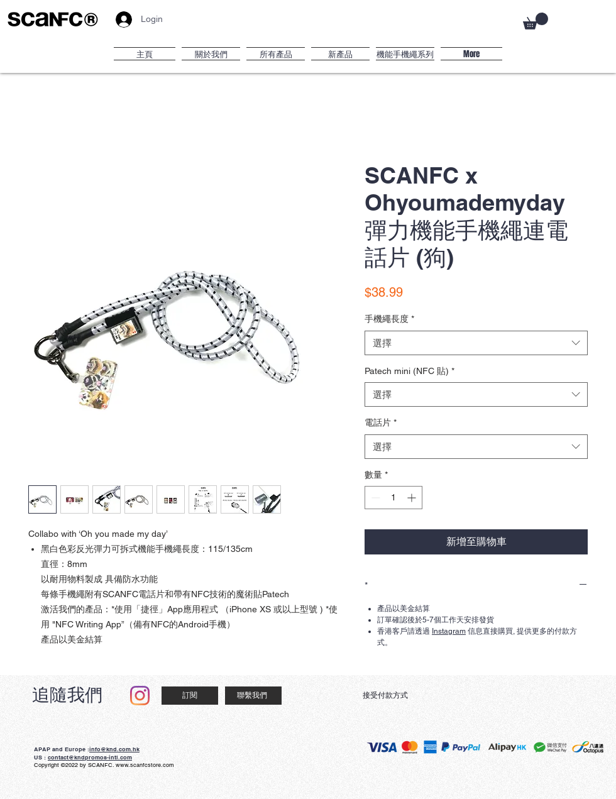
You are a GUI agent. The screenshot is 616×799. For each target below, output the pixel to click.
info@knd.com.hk (114, 749)
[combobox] (476, 343)
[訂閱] (190, 695)
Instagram (449, 631)
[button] (535, 21)
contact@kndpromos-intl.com (90, 757)
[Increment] (413, 498)
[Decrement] (374, 498)
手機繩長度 (389, 319)
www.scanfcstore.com (145, 765)
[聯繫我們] (253, 695)
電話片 (381, 422)
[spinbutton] (393, 498)
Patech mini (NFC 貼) (409, 371)
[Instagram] (140, 695)
